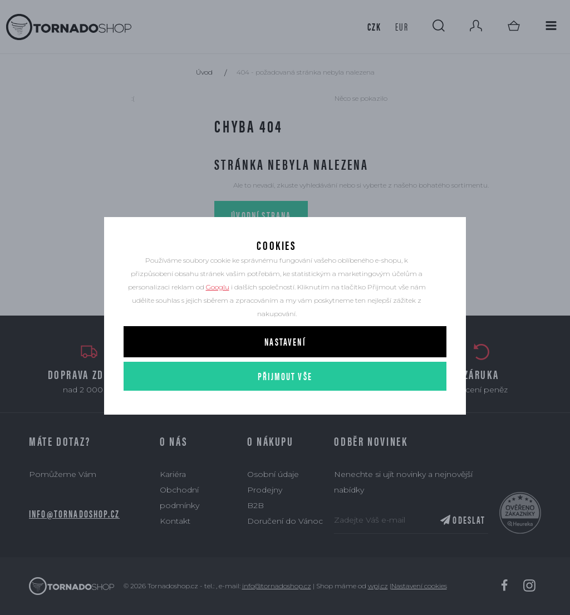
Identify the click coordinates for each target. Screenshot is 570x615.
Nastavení (284, 361)
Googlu (217, 306)
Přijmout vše (285, 395)
